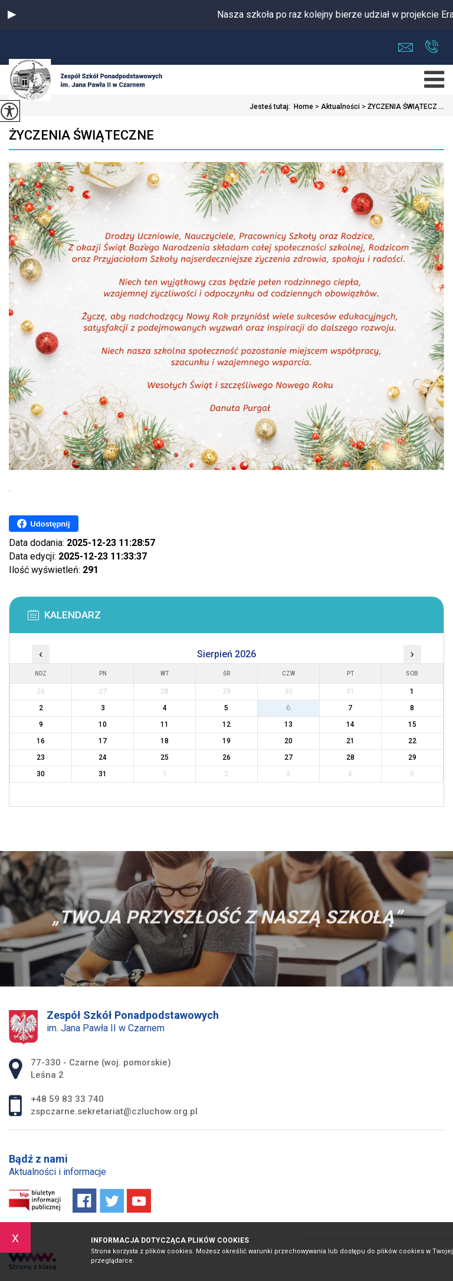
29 (412, 757)
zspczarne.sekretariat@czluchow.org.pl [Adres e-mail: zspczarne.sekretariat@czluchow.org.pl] (114, 1111)
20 (288, 741)
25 (164, 757)
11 (164, 724)
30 (41, 774)
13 (288, 724)
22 (412, 741)
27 (288, 757)
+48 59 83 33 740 (431, 46)
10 (103, 724)
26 (226, 757)
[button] (12, 14)
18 (164, 741)
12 (226, 724)
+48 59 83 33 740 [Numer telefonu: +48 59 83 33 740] (67, 1099)
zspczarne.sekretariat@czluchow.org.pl (405, 47)
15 (412, 724)
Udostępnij (43, 523)
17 (103, 741)
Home (303, 106)
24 (103, 757)
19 (226, 741)
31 (103, 774)
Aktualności (336, 106)
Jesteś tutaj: (272, 106)
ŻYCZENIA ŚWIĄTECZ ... (402, 106)
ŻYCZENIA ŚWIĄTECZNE (81, 135)
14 (350, 724)
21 (350, 741)
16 (41, 741)
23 (41, 757)
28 (350, 757)
